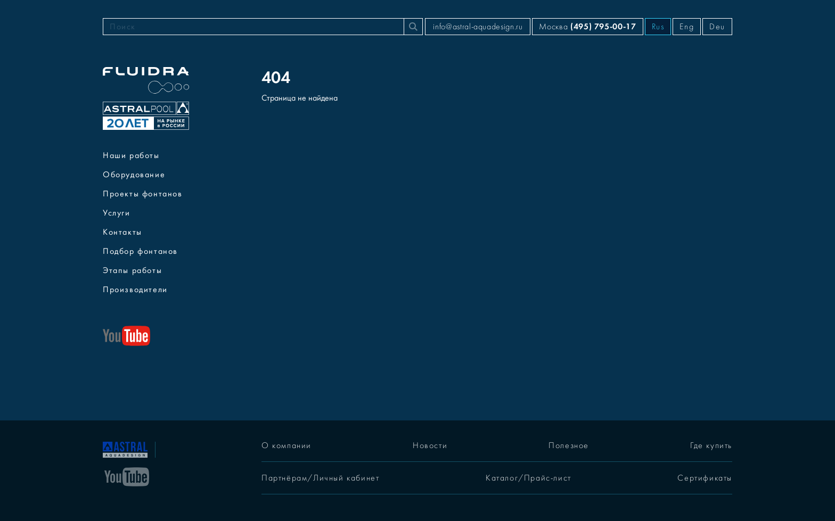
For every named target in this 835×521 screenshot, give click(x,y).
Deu (717, 26)
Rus (658, 26)
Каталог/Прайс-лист (528, 478)
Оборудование (134, 174)
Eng (687, 26)
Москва (587, 26)
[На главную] (125, 448)
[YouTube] (127, 476)
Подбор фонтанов (140, 251)
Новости (430, 445)
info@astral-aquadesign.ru (477, 26)
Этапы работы (132, 270)
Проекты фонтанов (143, 194)
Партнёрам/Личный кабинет (320, 478)
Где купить (711, 445)
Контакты (122, 232)
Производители (135, 289)
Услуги (116, 213)
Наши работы (131, 155)
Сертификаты (704, 478)
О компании (286, 445)
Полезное (569, 445)
